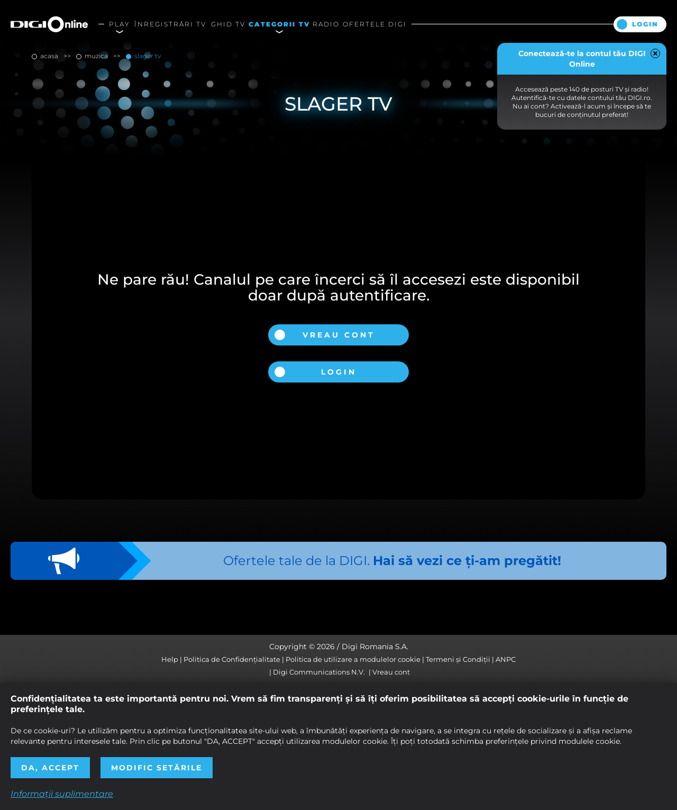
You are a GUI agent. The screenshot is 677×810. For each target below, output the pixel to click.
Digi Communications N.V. (319, 672)
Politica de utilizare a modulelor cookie (353, 659)
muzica (96, 56)
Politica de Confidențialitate (232, 659)
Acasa (49, 56)
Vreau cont (339, 335)
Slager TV (147, 56)
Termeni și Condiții (458, 659)
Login (645, 24)
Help (169, 659)
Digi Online (49, 24)
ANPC (506, 659)
